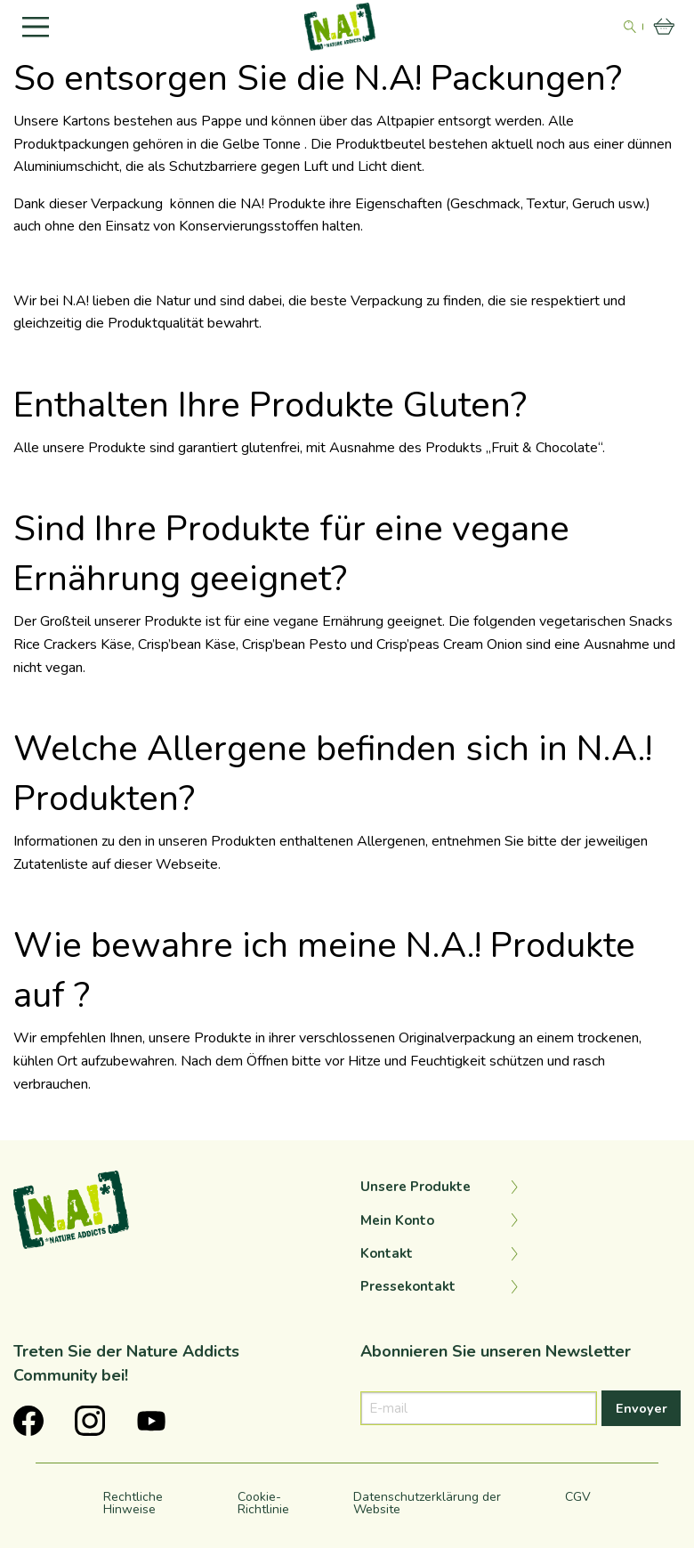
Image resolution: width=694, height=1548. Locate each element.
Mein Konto (397, 1220)
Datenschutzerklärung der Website (427, 1503)
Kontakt (386, 1253)
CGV (578, 1496)
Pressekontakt (408, 1286)
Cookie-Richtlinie (263, 1503)
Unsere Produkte (415, 1186)
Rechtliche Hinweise (133, 1503)
